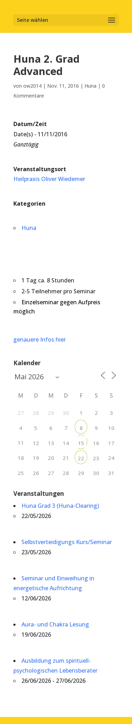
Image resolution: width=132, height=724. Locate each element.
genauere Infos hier (39, 339)
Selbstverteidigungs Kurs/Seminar (66, 542)
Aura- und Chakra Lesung (55, 624)
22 (81, 458)
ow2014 (32, 85)
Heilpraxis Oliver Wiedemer (49, 179)
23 (96, 458)
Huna (90, 85)
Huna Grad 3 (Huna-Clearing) (60, 506)
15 (81, 443)
